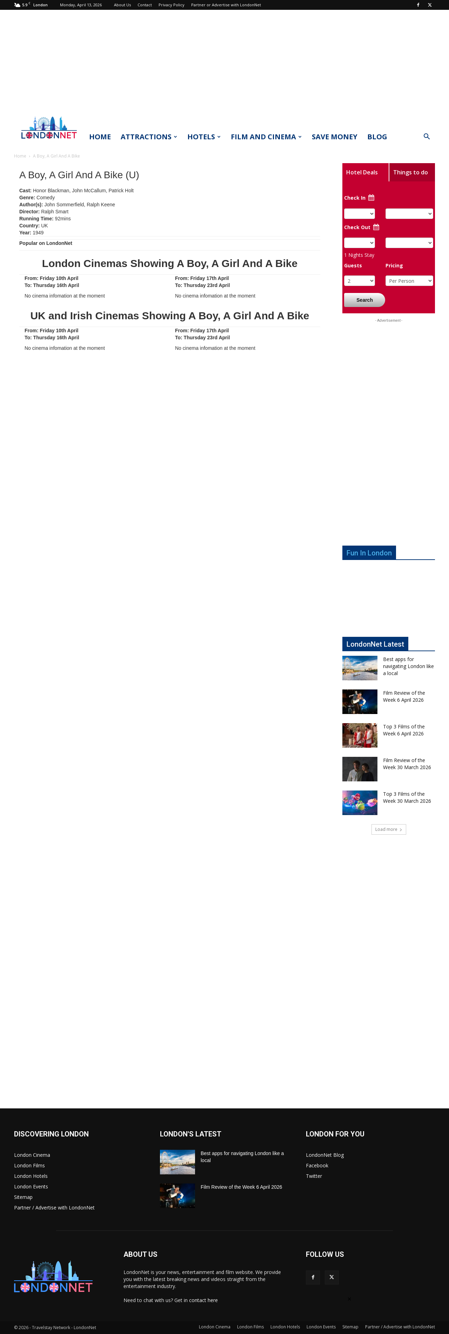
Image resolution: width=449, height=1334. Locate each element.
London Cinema (32, 1155)
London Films (29, 1165)
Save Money (334, 136)
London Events (31, 1186)
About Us (122, 4)
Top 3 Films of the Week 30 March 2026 (407, 797)
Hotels (204, 136)
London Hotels (31, 1176)
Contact (145, 4)
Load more (388, 829)
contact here (203, 1300)
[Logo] (49, 140)
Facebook (317, 1165)
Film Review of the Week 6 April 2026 (404, 696)
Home (100, 136)
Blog (377, 136)
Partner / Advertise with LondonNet (54, 1207)
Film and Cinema (266, 136)
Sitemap (23, 1197)
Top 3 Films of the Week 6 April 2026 (404, 730)
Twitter (314, 1176)
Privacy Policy (172, 4)
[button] (426, 137)
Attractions (149, 136)
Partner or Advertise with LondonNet (226, 4)
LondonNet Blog (325, 1155)
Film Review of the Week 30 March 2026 (407, 764)
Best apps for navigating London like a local (408, 666)
